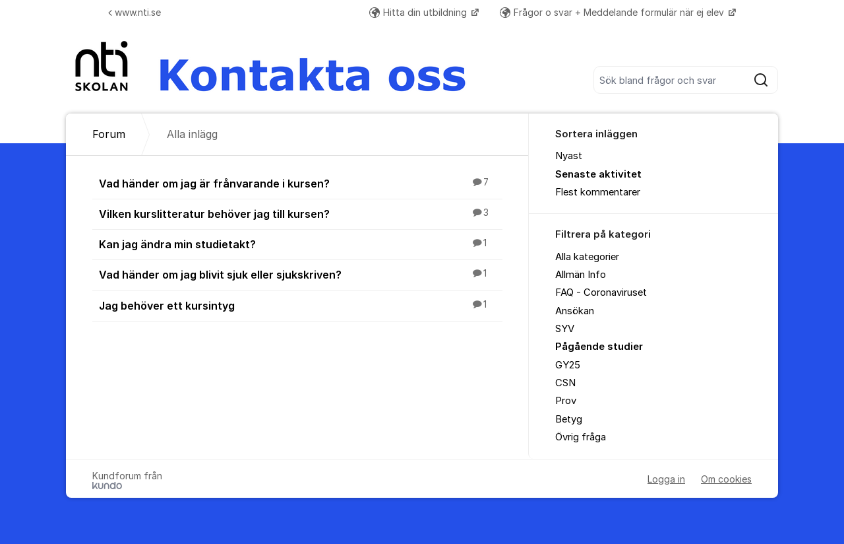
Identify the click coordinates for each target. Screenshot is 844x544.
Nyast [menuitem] (568, 156)
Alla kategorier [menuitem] (587, 257)
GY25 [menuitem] (567, 365)
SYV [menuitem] (564, 329)
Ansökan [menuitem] (574, 311)
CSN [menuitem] (565, 383)
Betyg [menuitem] (568, 419)
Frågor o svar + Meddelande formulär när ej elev (613, 12)
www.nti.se (134, 12)
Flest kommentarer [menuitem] (597, 192)
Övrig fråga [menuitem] (580, 437)
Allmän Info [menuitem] (580, 275)
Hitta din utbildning (419, 12)
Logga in (666, 479)
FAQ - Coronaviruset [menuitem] (601, 292)
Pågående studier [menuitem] (599, 347)
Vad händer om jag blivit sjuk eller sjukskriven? (300, 274)
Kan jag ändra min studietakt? (300, 243)
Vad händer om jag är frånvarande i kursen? (300, 183)
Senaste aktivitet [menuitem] (598, 174)
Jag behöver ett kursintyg (300, 305)
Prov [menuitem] (565, 401)
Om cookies (726, 479)
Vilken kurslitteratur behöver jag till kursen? (300, 213)
